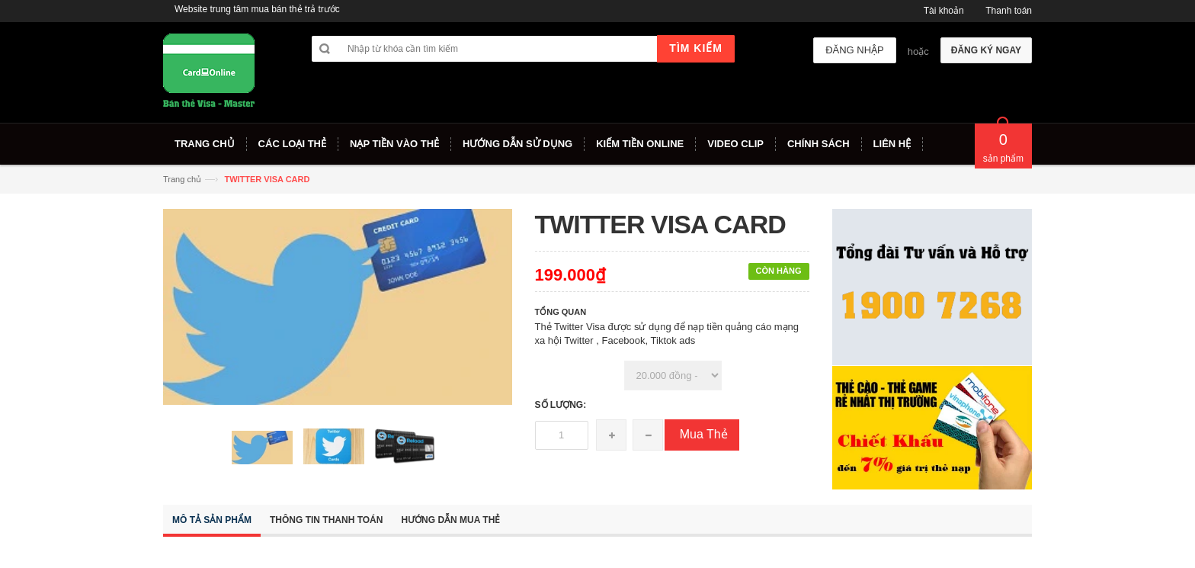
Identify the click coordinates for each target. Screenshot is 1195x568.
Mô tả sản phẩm (211, 520)
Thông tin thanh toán (326, 520)
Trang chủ (182, 179)
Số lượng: (561, 405)
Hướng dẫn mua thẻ (450, 520)
